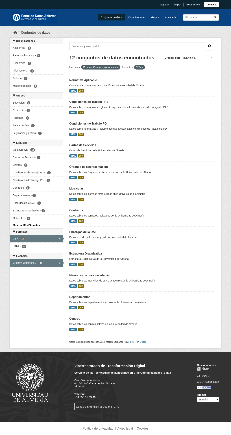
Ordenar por (172, 57)
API (129, 342)
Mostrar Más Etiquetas (26, 225)
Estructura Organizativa (85, 253)
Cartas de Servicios (82, 145)
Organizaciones (137, 17)
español (164, 4)
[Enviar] (215, 17)
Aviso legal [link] (125, 428)
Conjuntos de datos (112, 17)
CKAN (203, 369)
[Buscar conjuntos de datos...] (201, 17)
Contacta (211, 4)
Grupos (155, 17)
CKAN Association (208, 381)
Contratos (76, 210)
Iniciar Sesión (193, 4)
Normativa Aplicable (83, 80)
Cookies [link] (142, 428)
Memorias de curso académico (90, 275)
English (177, 4)
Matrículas (76, 188)
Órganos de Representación (88, 166)
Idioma (201, 394)
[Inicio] (15, 32)
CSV (81, 91)
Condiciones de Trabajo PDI (88, 123)
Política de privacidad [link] (98, 428)
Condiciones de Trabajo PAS (88, 101)
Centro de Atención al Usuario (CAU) (98, 406)
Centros (74, 318)
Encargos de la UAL (83, 232)
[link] (211, 4)
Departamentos (79, 297)
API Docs (140, 342)
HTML (73, 91)
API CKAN (203, 376)
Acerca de (170, 17)
